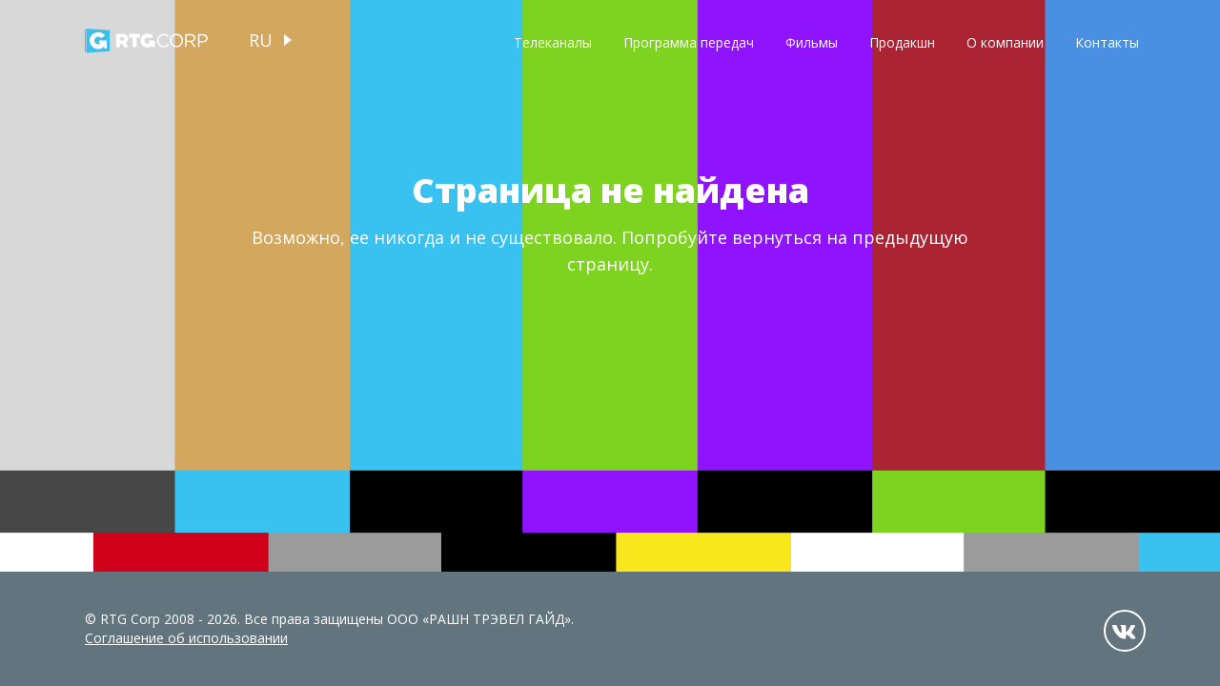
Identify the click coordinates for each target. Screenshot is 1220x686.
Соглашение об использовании (186, 638)
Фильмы (811, 42)
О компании (1005, 42)
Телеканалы (553, 42)
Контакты (1107, 42)
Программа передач (688, 42)
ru (261, 40)
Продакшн (902, 42)
